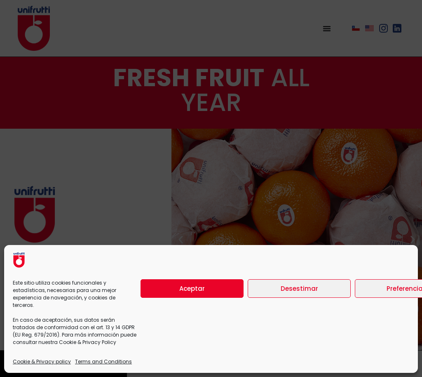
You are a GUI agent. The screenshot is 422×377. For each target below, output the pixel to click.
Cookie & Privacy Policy (87, 342)
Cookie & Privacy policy (42, 361)
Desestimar (299, 288)
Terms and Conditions (103, 361)
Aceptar (192, 288)
